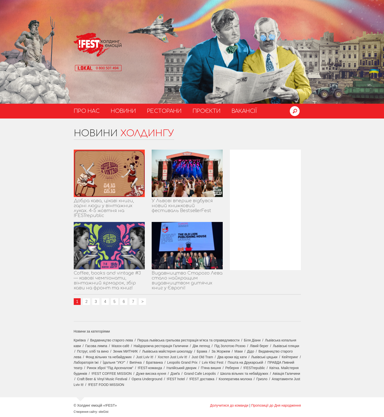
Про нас (87, 111)
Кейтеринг (290, 357)
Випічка (135, 362)
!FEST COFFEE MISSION (111, 374)
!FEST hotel (176, 379)
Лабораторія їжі (86, 362)
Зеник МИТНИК (125, 351)
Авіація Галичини (286, 374)
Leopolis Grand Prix (182, 362)
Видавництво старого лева (111, 340)
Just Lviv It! (144, 357)
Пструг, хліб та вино (93, 351)
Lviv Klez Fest (212, 362)
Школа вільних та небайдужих (244, 374)
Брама (202, 351)
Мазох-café (120, 346)
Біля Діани (252, 340)
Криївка (80, 340)
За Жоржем (221, 351)
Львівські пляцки (286, 346)
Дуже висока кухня (151, 374)
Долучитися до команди (229, 405)
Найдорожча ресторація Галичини (161, 346)
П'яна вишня (211, 368)
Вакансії (244, 111)
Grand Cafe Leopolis (200, 374)
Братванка (154, 362)
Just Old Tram (202, 357)
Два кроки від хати (232, 357)
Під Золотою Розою (229, 346)
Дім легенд (201, 346)
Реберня (232, 368)
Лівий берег (259, 346)
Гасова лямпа (96, 346)
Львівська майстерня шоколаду (167, 351)
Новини (123, 111)
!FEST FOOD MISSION (106, 385)
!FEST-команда (150, 368)
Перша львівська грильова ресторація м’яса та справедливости (188, 340)
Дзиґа (175, 374)
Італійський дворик (181, 368)
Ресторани (164, 111)
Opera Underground (147, 379)
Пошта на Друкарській (245, 362)
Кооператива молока (235, 379)
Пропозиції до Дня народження (276, 405)
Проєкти (206, 111)
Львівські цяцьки (264, 357)
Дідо (250, 351)
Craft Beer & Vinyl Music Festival (102, 379)
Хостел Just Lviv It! (172, 357)
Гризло (261, 379)
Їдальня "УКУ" (114, 362)
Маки (239, 351)
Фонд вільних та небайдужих (109, 357)
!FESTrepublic (254, 368)
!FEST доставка (201, 379)
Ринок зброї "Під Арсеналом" (110, 368)
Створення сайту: (86, 412)
